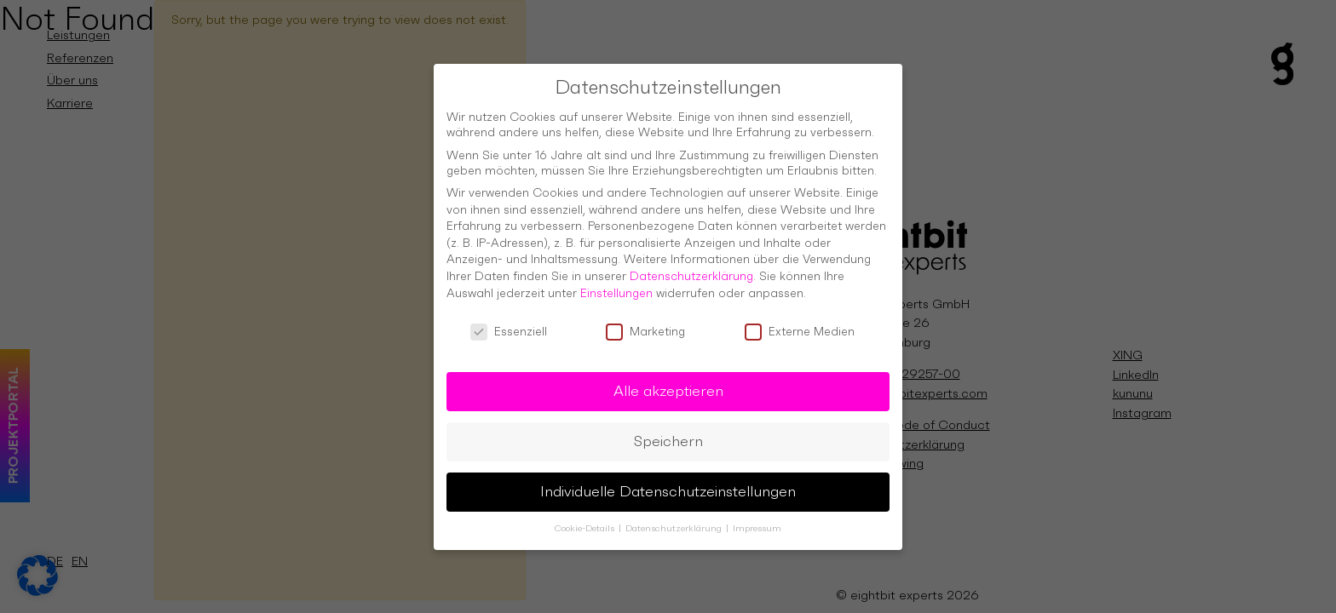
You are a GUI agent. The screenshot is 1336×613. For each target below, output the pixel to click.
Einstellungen (616, 282)
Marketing (645, 321)
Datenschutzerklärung (691, 265)
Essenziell (508, 321)
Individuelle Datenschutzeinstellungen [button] (668, 481)
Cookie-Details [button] (586, 518)
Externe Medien (800, 321)
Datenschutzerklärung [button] (674, 518)
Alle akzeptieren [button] (668, 380)
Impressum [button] (757, 518)
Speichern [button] (668, 430)
